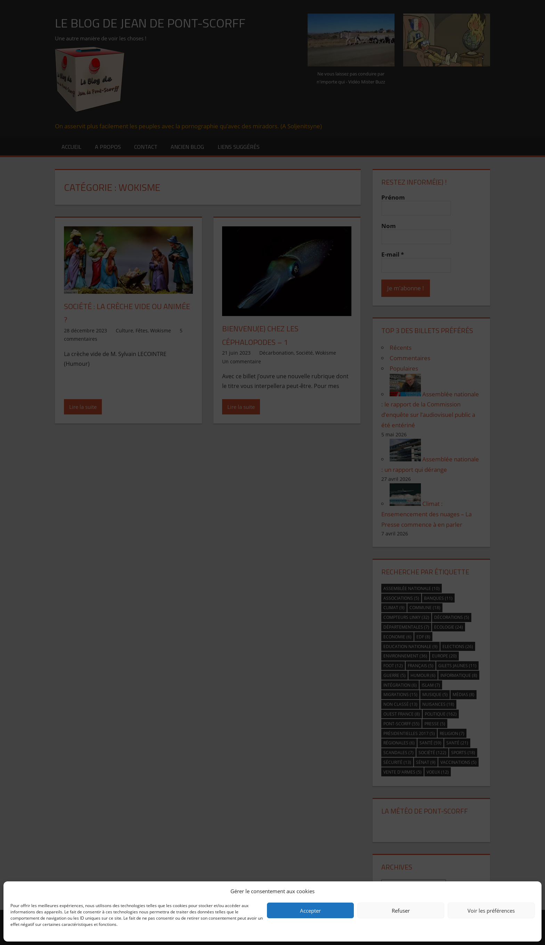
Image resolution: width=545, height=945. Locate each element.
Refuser (401, 910)
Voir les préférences (491, 910)
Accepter (310, 910)
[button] (531, 891)
